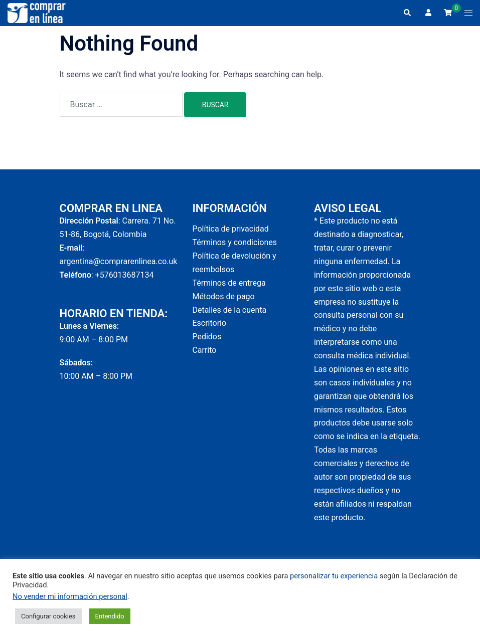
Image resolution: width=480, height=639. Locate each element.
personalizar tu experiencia (334, 575)
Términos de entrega (228, 283)
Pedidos (206, 336)
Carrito (204, 350)
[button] (407, 13)
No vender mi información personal (70, 596)
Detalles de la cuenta (229, 310)
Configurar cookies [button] (48, 616)
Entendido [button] (109, 616)
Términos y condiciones (234, 242)
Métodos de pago (223, 296)
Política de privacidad (230, 229)
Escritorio (209, 323)
